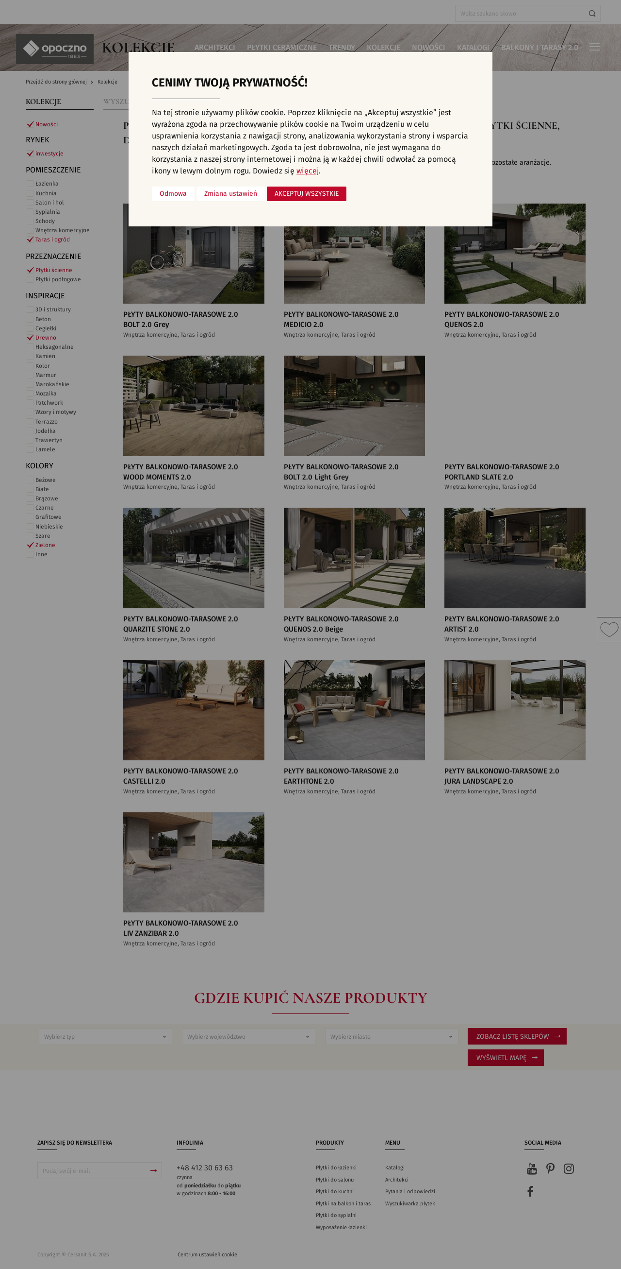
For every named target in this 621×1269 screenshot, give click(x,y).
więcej (307, 171)
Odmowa (173, 193)
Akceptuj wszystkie (307, 193)
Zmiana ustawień (230, 193)
